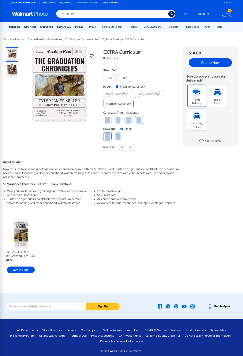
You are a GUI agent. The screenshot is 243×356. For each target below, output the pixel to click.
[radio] (12, 54)
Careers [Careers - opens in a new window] (71, 330)
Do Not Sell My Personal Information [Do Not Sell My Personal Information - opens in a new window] (208, 335)
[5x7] (124, 78)
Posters (133, 26)
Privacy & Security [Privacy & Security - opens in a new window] (102, 335)
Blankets (173, 26)
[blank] (107, 136)
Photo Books (192, 26)
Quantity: (109, 147)
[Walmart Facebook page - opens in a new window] (160, 306)
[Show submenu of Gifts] (212, 27)
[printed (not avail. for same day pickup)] (118, 136)
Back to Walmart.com (22, 2)
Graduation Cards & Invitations (45, 39)
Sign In (227, 2)
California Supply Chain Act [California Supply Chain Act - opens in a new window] (162, 335)
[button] (210, 141)
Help (185, 14)
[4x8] (110, 78)
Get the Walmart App (52, 335)
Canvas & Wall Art (153, 26)
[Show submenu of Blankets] (180, 27)
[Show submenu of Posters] (139, 27)
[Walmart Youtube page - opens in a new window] (184, 306)
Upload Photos (110, 2)
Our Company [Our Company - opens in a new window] (90, 330)
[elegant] (128, 120)
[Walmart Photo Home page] (30, 14)
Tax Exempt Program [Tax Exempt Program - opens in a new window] (21, 335)
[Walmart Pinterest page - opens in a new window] (176, 306)
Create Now (210, 62)
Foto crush (113, 58)
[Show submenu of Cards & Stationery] (124, 27)
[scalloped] (139, 120)
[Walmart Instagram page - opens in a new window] (192, 306)
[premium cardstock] (118, 104)
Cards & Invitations (13, 39)
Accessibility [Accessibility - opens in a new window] (218, 330)
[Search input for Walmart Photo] (112, 14)
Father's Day (64, 26)
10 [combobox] (121, 146)
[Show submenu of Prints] (97, 27)
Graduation (46, 26)
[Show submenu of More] (224, 27)
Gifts (207, 26)
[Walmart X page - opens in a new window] (168, 306)
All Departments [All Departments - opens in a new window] (27, 330)
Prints (92, 26)
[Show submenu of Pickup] (84, 27)
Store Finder (49, 2)
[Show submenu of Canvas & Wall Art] (164, 27)
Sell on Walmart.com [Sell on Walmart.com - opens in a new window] (116, 330)
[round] (118, 120)
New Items (30, 26)
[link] (21, 247)
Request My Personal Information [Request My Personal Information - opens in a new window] (121, 341)
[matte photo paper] (117, 94)
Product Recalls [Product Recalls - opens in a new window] (196, 330)
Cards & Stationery (112, 26)
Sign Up (103, 306)
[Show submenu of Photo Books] (200, 27)
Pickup (79, 26)
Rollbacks (14, 26)
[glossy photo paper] (149, 94)
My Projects (66, 2)
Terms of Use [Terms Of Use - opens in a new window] (78, 335)
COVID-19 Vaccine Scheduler (163, 330)
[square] (107, 120)
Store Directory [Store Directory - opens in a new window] (52, 330)
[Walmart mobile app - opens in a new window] (219, 306)
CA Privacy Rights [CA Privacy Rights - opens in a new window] (130, 335)
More (219, 26)
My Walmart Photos (87, 2)
